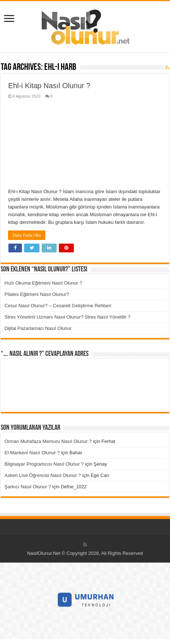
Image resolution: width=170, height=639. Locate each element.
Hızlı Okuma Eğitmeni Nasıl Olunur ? (43, 283)
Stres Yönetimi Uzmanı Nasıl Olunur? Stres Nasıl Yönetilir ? (67, 317)
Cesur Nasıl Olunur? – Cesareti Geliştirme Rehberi (57, 305)
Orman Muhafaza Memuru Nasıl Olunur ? (47, 441)
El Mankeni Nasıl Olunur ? (32, 452)
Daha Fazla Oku (26, 235)
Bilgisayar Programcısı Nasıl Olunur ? (44, 464)
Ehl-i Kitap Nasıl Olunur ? (49, 86)
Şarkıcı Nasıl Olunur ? (27, 486)
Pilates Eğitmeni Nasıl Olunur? (36, 294)
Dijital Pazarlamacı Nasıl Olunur (38, 328)
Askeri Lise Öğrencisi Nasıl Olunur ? (42, 475)
